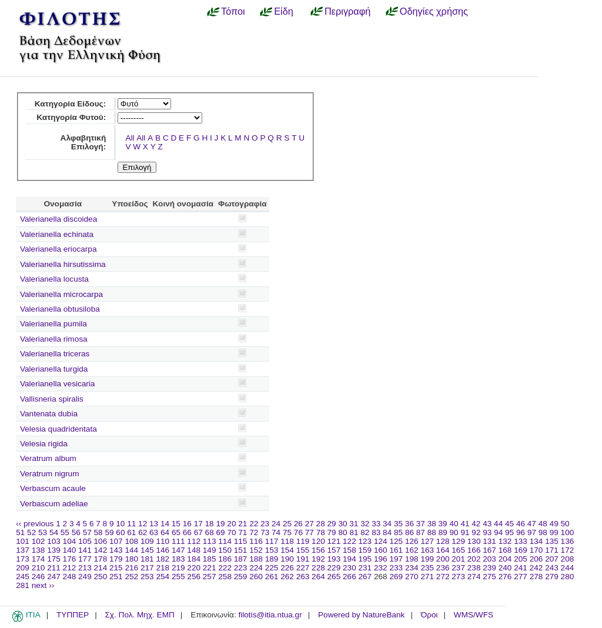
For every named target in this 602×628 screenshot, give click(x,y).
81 (353, 532)
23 (264, 523)
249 (85, 576)
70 (231, 532)
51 (20, 532)
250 (101, 576)
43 (487, 523)
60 (120, 532)
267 (365, 576)
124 (380, 541)
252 (131, 576)
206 (536, 558)
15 (176, 523)
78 (320, 532)
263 (303, 576)
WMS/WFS (473, 614)
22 (253, 523)
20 (231, 523)
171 (551, 550)
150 (225, 550)
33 (376, 523)
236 (443, 567)
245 (22, 576)
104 (69, 541)
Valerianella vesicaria (57, 383)
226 (287, 567)
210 (38, 567)
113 (209, 541)
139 (54, 550)
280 (567, 576)
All (129, 137)
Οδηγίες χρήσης (434, 11)
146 (162, 550)
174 (38, 558)
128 (443, 541)
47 (531, 523)
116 (256, 541)
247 (54, 576)
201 (458, 558)
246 (38, 576)
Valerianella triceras (54, 353)
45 (509, 523)
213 (85, 567)
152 (256, 550)
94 (498, 532)
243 (551, 567)
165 (458, 550)
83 (376, 532)
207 (551, 558)
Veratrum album (48, 458)
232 (380, 567)
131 (489, 541)
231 (365, 567)
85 (398, 532)
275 (489, 576)
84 (387, 532)
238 (474, 567)
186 (225, 558)
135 (551, 541)
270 (412, 576)
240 (505, 567)
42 (475, 523)
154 (287, 550)
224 (256, 567)
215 (116, 567)
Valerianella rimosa (54, 339)
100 (567, 532)
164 (443, 550)
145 (147, 550)
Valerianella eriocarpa (58, 249)
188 (256, 558)
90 (454, 532)
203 (489, 558)
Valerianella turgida (54, 369)
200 (443, 558)
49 (554, 523)
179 (116, 558)
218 (162, 567)
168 (505, 550)
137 (22, 550)
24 (276, 523)
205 (520, 558)
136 (567, 541)
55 (65, 532)
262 (287, 576)
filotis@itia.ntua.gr (270, 614)
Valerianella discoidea (58, 219)
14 (164, 523)
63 (153, 532)
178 (101, 558)
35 (398, 523)
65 (176, 532)
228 (318, 567)
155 (303, 550)
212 (69, 567)
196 (380, 558)
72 (253, 532)
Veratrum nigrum (49, 473)
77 (309, 532)
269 (396, 576)
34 (387, 523)
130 (474, 541)
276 (505, 576)
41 (464, 523)
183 (178, 558)
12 (142, 523)
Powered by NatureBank (361, 614)
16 (187, 523)
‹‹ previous (34, 523)
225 (272, 567)
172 (567, 550)
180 (131, 558)
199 (427, 558)
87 (420, 532)
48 (543, 523)
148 (193, 550)
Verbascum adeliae (54, 503)
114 (225, 541)
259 (241, 576)
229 (334, 567)
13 (153, 523)
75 (287, 532)
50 (565, 523)
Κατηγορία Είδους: (70, 103)
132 (505, 541)
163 (427, 550)
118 (287, 541)
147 (178, 550)
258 (225, 576)
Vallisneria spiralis (51, 399)
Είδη (283, 11)
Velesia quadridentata (58, 429)
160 (380, 550)
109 (147, 541)
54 (53, 532)
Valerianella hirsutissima (63, 264)
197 (396, 558)
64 (164, 532)
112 (193, 541)
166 (474, 550)
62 (142, 532)
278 (536, 576)
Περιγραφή (347, 11)
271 (427, 576)
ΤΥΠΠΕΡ (72, 614)
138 (38, 550)
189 (272, 558)
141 (85, 550)
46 (520, 523)
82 (364, 532)
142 (101, 550)
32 (364, 523)
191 (303, 558)
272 (443, 576)
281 (22, 585)
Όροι (429, 614)
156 (318, 550)
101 (22, 541)
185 (209, 558)
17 (198, 523)
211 (54, 567)
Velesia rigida (44, 443)
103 (54, 541)
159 (365, 550)
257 (209, 576)
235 (427, 567)
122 (349, 541)
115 (241, 541)
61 (131, 532)
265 (334, 576)
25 (287, 523)
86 (409, 532)
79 (331, 532)
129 (458, 541)
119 (303, 541)
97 (531, 532)
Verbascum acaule (53, 488)
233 (396, 567)
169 (520, 550)
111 (178, 541)
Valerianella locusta (54, 279)
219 (178, 567)
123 (365, 541)
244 (567, 567)
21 (242, 523)
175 (54, 558)
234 (412, 567)
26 (298, 523)
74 (276, 532)
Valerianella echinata (56, 234)
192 (318, 558)
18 (209, 523)
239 (489, 567)
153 (272, 550)
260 (256, 576)
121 (334, 541)
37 (420, 523)
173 (22, 558)
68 (209, 532)
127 (427, 541)
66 (187, 532)
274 (474, 576)
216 (131, 567)
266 (349, 576)
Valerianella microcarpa (61, 294)
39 (443, 523)
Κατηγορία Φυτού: (71, 117)
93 (487, 532)
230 (349, 567)
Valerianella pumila (53, 323)
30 (342, 523)
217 (147, 567)
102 (38, 541)
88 (431, 532)
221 (209, 567)
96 (520, 532)
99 (554, 532)
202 (474, 558)
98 (543, 532)
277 (520, 576)
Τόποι (233, 11)
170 (536, 550)
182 (162, 558)
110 (162, 541)
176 (69, 558)
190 (287, 558)
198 (412, 558)
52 (31, 532)
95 (509, 532)
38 (431, 523)
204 (505, 558)
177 (85, 558)
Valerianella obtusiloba (60, 309)
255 (178, 576)
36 (409, 523)
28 (320, 523)
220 (193, 567)
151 (241, 550)
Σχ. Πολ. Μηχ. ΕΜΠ (139, 614)
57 (87, 532)
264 (318, 576)
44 (498, 523)
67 (198, 532)
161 (396, 550)
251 (116, 576)
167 (489, 550)
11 (131, 523)
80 (342, 532)
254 (162, 576)
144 (131, 550)
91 (464, 532)
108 (131, 541)
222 (225, 567)
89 (443, 532)
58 (98, 532)
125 (396, 541)
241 (520, 567)
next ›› (43, 585)
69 (220, 532)
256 (193, 576)
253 (147, 576)
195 (365, 558)
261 (272, 576)
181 (147, 558)
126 (412, 541)
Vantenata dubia (49, 413)
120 (318, 541)
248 (69, 576)
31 (353, 523)
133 (520, 541)
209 (22, 567)
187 (241, 558)
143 (116, 550)
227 (303, 567)
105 (85, 541)
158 (349, 550)
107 (116, 541)
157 (334, 550)
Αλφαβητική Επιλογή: (83, 142)
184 (193, 558)
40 (453, 523)
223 (241, 567)
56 (76, 532)
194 (349, 558)
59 (109, 532)
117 (272, 541)
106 (101, 541)
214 (101, 567)
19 (220, 523)
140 (69, 550)
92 (475, 532)
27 (309, 523)
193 (334, 558)
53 (42, 532)
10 (120, 523)
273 (458, 576)
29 (331, 523)
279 (551, 576)
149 (209, 550)
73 (264, 532)
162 (412, 550)
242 (536, 567)
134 (536, 541)
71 (242, 532)
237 (458, 567)
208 (567, 558)
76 (298, 532)
